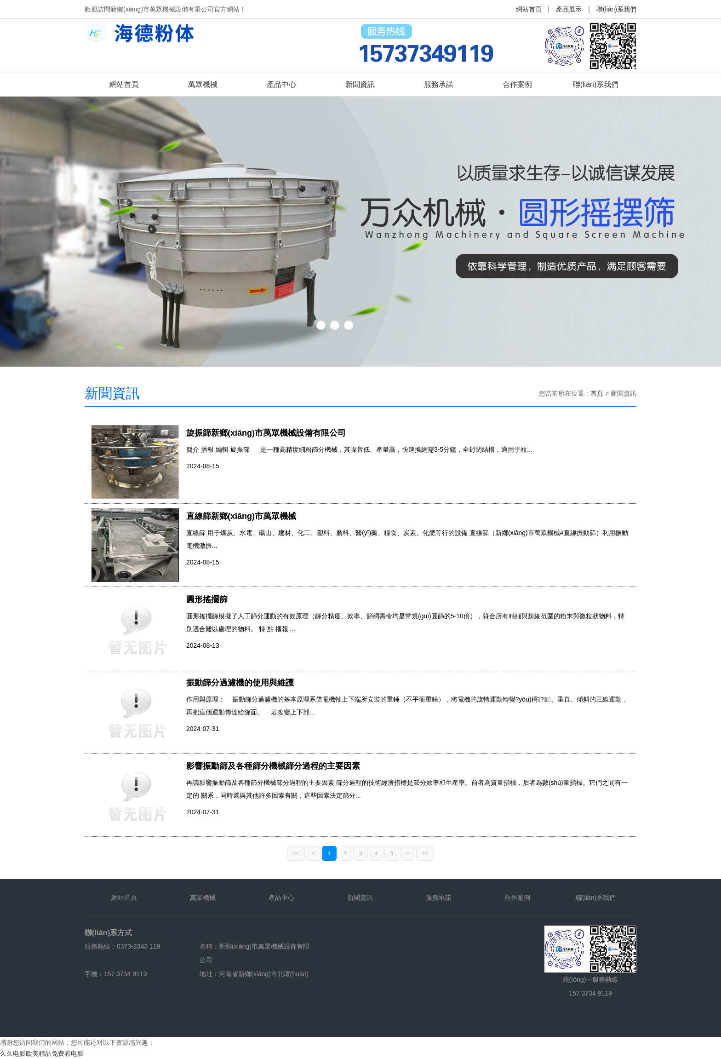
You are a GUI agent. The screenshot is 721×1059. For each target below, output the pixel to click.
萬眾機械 (202, 84)
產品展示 (569, 9)
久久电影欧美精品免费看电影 (42, 1053)
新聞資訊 (360, 84)
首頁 (596, 393)
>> (425, 853)
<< (296, 853)
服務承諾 (438, 84)
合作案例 (517, 84)
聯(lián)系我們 (616, 9)
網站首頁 (529, 9)
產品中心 (281, 84)
